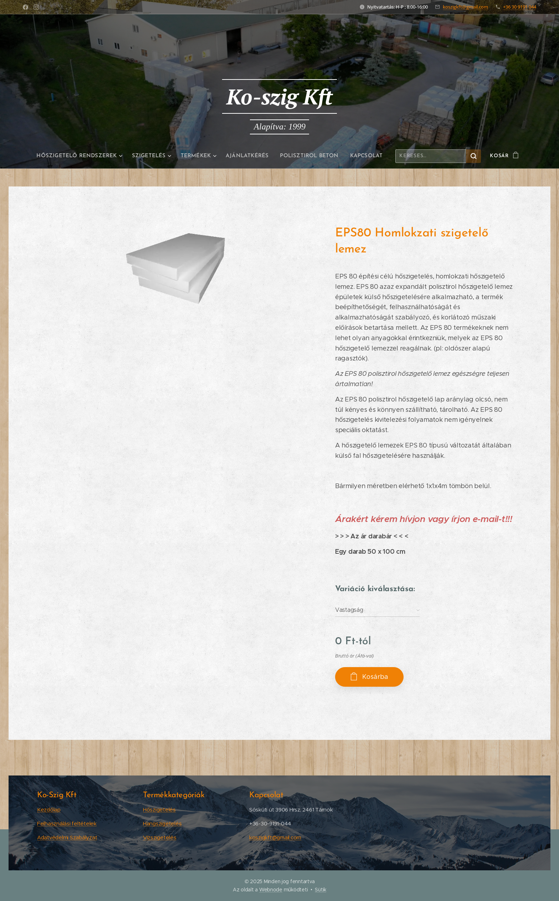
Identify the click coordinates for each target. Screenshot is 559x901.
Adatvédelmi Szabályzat (67, 837)
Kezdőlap (49, 809)
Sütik (320, 889)
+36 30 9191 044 (519, 7)
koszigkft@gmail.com (465, 7)
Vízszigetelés (159, 837)
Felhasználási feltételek (67, 823)
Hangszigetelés (162, 823)
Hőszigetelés (159, 809)
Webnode (270, 889)
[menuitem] (83, 156)
